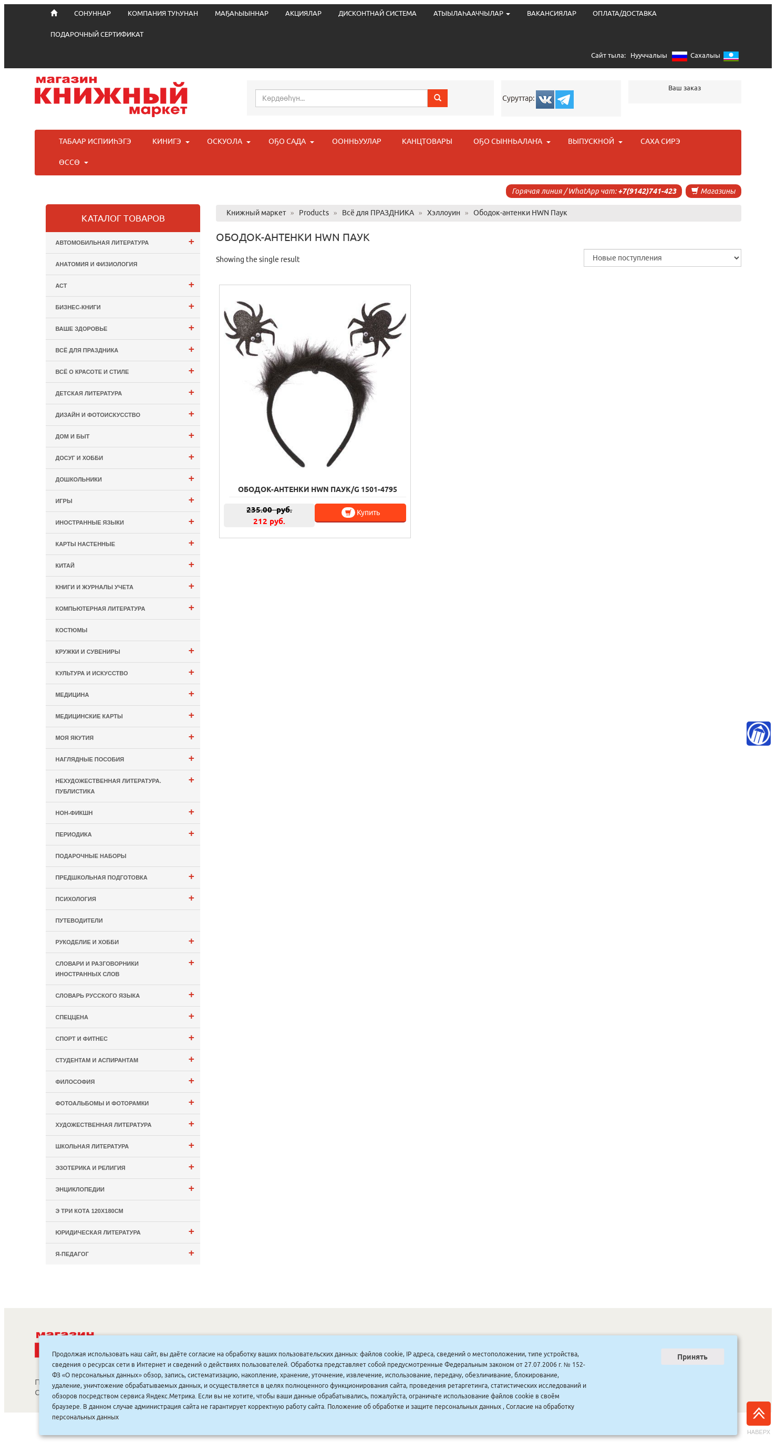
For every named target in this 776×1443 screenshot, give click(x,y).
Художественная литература (124, 1123)
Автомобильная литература (124, 241)
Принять (692, 1357)
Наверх (759, 1418)
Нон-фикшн (124, 811)
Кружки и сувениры (124, 650)
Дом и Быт (124, 435)
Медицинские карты (124, 714)
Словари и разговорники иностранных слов (124, 967)
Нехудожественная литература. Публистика (124, 784)
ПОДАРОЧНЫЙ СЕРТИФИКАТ (96, 34)
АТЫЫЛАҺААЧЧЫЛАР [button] (471, 13)
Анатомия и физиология (96, 264)
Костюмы (71, 630)
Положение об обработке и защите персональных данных (414, 1406)
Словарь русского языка (124, 994)
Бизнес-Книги (124, 305)
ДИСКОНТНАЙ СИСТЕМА (377, 13)
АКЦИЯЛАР (303, 13)
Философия (124, 1080)
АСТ (124, 284)
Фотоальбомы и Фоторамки (124, 1101)
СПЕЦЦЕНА (124, 1015)
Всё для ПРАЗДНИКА (124, 348)
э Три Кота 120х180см (89, 1211)
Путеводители (78, 920)
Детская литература (124, 392)
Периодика (124, 833)
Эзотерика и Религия (124, 1166)
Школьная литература (124, 1145)
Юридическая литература (124, 1231)
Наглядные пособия (124, 758)
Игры (124, 499)
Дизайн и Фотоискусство (124, 413)
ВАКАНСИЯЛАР (551, 13)
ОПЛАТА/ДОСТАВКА (625, 13)
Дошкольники (124, 478)
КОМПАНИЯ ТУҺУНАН (163, 13)
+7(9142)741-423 (647, 191)
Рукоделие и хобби (124, 940)
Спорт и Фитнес (124, 1037)
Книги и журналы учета (124, 585)
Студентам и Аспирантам (124, 1058)
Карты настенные (124, 542)
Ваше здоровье (124, 327)
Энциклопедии (124, 1188)
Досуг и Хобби (124, 456)
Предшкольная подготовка (124, 876)
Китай (124, 564)
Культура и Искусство (124, 671)
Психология (124, 897)
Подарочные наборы (90, 856)
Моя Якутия (124, 736)
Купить (311, 453)
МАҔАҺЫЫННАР (241, 13)
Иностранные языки (124, 521)
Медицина (124, 693)
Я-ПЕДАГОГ (124, 1252)
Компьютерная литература (124, 607)
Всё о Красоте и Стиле (124, 370)
